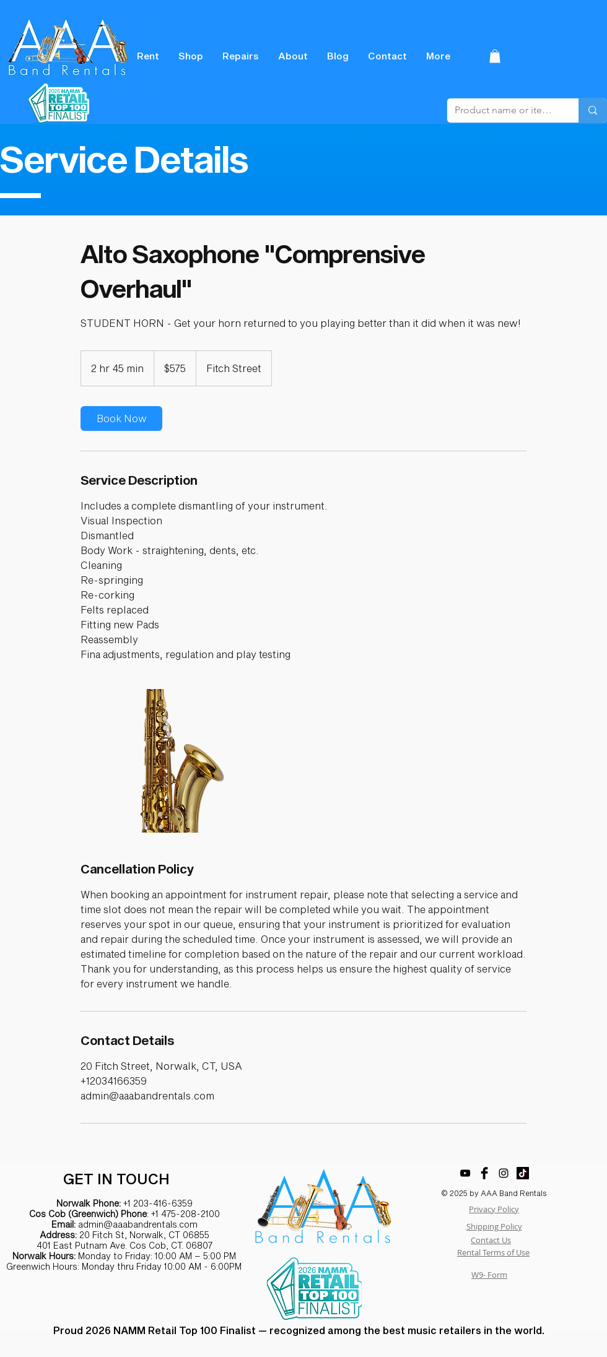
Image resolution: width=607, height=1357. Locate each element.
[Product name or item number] (503, 110)
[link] (121, 418)
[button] (494, 56)
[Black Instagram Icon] (503, 1173)
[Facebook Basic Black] (484, 1173)
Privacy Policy (494, 1209)
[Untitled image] (152, 761)
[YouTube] (465, 1173)
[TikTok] (523, 1173)
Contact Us (491, 1240)
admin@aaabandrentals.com (138, 1224)
